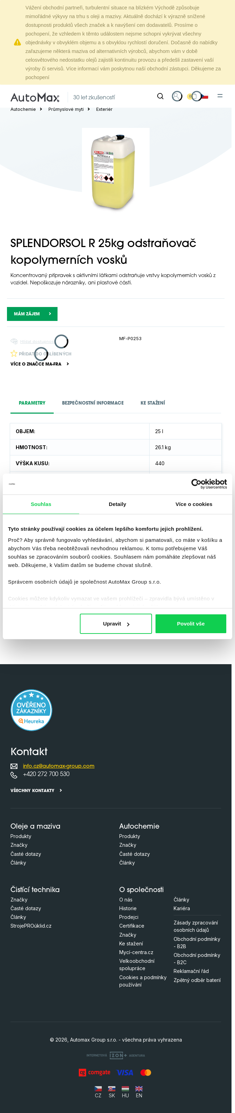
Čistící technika (35, 890)
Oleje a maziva (35, 827)
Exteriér (104, 109)
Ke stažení (131, 943)
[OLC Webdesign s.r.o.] (115, 1055)
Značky (19, 845)
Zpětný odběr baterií (197, 980)
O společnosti (141, 890)
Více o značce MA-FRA (35, 364)
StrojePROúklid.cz (31, 926)
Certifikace (131, 926)
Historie (128, 908)
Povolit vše (191, 624)
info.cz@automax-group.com (58, 766)
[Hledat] (160, 96)
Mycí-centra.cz (136, 952)
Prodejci (128, 917)
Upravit (116, 624)
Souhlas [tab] (41, 504)
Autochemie (23, 109)
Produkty (20, 836)
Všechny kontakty (32, 791)
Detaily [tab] (117, 504)
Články (18, 863)
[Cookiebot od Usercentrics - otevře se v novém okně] (196, 484)
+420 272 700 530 (46, 774)
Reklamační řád (191, 971)
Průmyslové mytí (66, 109)
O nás (125, 900)
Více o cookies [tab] (194, 504)
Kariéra (182, 908)
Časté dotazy (25, 854)
